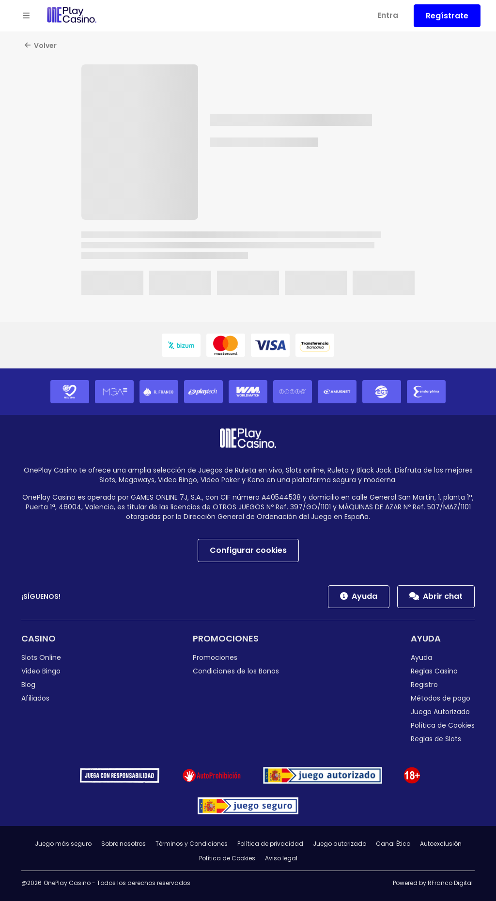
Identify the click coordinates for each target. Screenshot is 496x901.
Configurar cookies (248, 550)
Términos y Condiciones (191, 844)
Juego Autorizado (440, 712)
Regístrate (447, 15)
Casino (38, 638)
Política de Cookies (443, 725)
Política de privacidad (270, 844)
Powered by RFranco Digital (433, 883)
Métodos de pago (440, 698)
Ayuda (358, 596)
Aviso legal (281, 858)
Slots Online (41, 657)
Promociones (226, 638)
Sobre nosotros (123, 844)
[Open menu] (26, 16)
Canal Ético (393, 844)
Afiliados (35, 698)
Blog (28, 684)
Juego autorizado (339, 844)
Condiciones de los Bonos (236, 671)
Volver (41, 45)
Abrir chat (436, 596)
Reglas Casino (434, 671)
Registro (424, 684)
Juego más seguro (63, 844)
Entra (387, 15)
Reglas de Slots (436, 739)
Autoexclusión (441, 844)
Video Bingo (41, 671)
